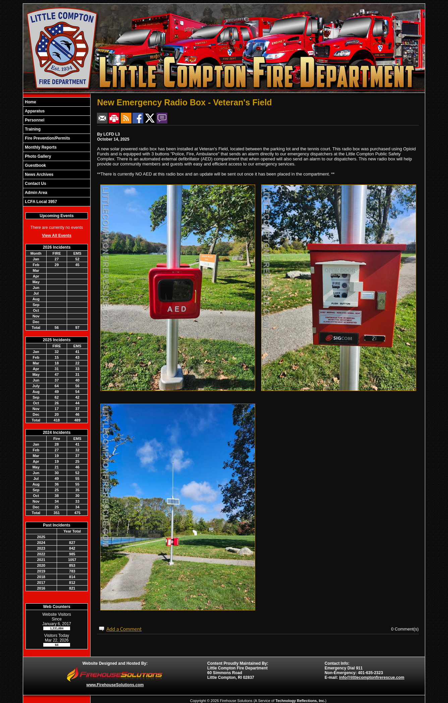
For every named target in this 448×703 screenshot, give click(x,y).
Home (30, 102)
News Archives (38, 174)
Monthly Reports (40, 147)
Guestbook (35, 165)
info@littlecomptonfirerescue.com (371, 677)
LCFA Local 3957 (40, 201)
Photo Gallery (37, 156)
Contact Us (35, 183)
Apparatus (34, 111)
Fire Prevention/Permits (47, 138)
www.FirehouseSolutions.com (115, 685)
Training (32, 129)
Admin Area (35, 192)
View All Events (56, 235)
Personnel (34, 120)
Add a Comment (124, 629)
